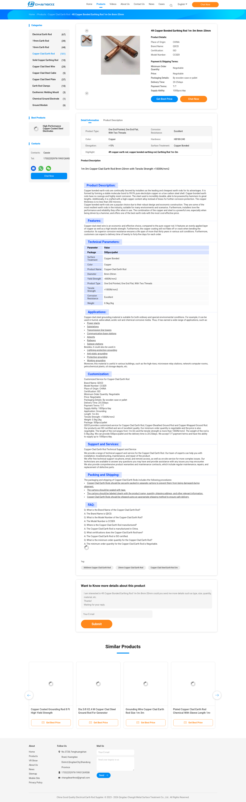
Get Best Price (164, 98)
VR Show (33, 760)
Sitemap (33, 773)
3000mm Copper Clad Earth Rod (97, 568)
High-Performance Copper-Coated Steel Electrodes (53, 128)
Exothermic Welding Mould (49, 92)
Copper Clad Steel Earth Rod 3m (164, 568)
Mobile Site (34, 778)
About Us (33, 765)
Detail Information (90, 120)
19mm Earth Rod (49, 41)
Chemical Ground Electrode (49, 98)
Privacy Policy (35, 782)
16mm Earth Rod (49, 47)
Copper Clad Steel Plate (49, 79)
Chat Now (205, 4)
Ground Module (49, 105)
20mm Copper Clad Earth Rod (130, 568)
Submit (97, 624)
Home (32, 752)
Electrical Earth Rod (49, 34)
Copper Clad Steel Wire (49, 66)
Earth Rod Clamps (49, 86)
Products (33, 756)
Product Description (113, 120)
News (31, 769)
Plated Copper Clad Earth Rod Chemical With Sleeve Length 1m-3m (192, 713)
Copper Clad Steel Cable (49, 73)
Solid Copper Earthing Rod (49, 60)
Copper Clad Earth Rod (49, 53)
